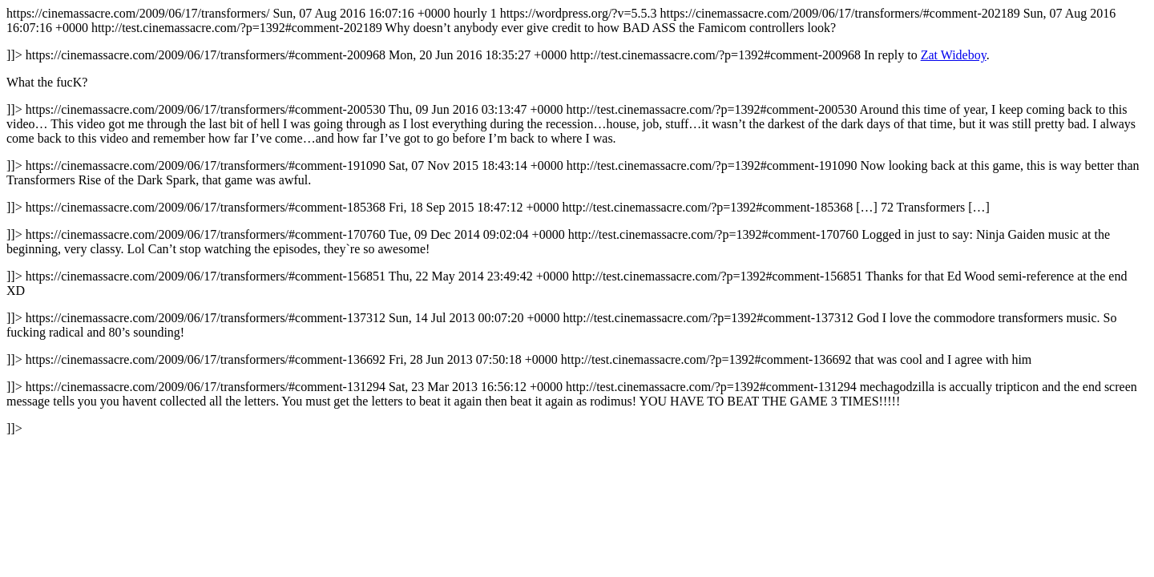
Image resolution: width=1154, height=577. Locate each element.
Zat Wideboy (954, 55)
